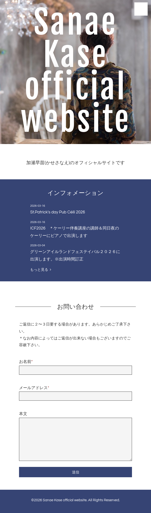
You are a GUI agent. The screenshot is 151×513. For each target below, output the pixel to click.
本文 (23, 414)
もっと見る (40, 270)
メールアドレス (34, 388)
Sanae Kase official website (76, 71)
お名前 (26, 362)
